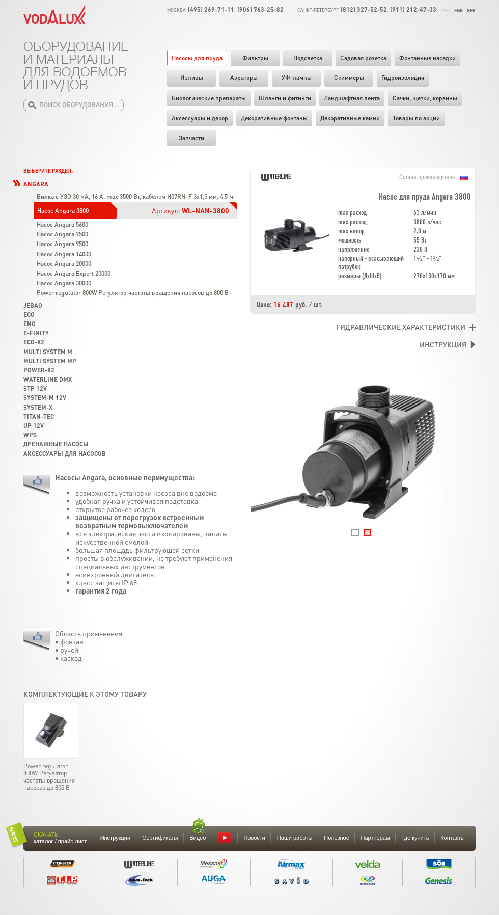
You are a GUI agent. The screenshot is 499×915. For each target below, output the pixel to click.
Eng (458, 10)
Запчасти (191, 138)
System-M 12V (44, 397)
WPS (30, 435)
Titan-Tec (38, 416)
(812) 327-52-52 (364, 9)
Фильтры (255, 58)
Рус (445, 10)
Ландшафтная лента (352, 98)
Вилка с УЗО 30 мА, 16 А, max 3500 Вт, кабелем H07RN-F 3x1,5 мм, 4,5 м (135, 196)
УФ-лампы (297, 78)
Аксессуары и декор (200, 118)
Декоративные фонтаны (274, 118)
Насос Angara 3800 (63, 210)
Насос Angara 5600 (62, 224)
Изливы (191, 78)
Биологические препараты (209, 98)
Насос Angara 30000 (64, 283)
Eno (29, 324)
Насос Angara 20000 (64, 263)
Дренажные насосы (56, 444)
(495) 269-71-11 (211, 9)
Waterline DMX (47, 379)
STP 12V (35, 388)
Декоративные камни (350, 118)
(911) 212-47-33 (413, 9)
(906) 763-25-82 (260, 9)
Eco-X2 (33, 342)
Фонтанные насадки (427, 58)
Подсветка (307, 58)
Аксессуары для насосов (64, 454)
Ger (471, 10)
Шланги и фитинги (285, 98)
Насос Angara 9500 (62, 244)
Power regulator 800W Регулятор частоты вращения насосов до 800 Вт (134, 293)
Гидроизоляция (402, 78)
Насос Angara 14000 (64, 254)
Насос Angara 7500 (62, 234)
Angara (35, 184)
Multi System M (47, 352)
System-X (37, 407)
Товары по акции (416, 118)
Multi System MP (49, 361)
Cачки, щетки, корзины (425, 98)
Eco (29, 314)
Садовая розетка (363, 58)
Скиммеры (349, 78)
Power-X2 (38, 370)
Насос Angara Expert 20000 (73, 273)
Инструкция (443, 344)
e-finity (36, 333)
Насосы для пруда (197, 58)
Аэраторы (244, 78)
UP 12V (33, 425)
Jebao (32, 305)
